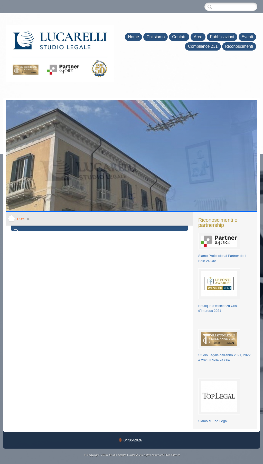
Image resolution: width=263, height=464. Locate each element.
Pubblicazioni (222, 37)
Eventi (247, 37)
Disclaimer (173, 455)
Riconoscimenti (239, 46)
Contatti (179, 37)
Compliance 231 (203, 46)
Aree (198, 37)
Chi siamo (155, 37)
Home (133, 37)
